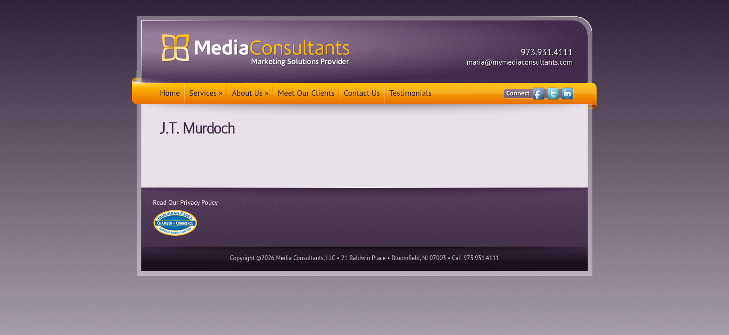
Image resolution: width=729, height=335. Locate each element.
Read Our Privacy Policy (185, 202)
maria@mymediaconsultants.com (520, 62)
